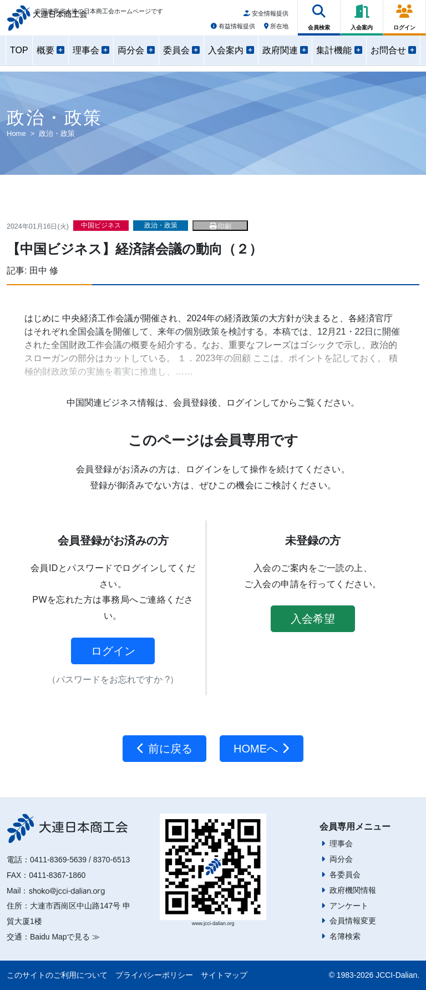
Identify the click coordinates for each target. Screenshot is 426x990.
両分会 (341, 859)
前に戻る (164, 748)
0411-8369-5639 (58, 859)
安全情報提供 (266, 17)
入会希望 (313, 619)
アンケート (348, 905)
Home (16, 133)
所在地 (276, 29)
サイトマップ (224, 975)
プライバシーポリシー (154, 975)
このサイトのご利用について (57, 975)
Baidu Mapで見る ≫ (65, 936)
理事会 (341, 843)
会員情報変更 (352, 920)
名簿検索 (345, 936)
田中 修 (43, 270)
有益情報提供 (233, 29)
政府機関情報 (352, 890)
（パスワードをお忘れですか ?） (113, 679)
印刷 (220, 226)
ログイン (113, 651)
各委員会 (345, 874)
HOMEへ (262, 748)
